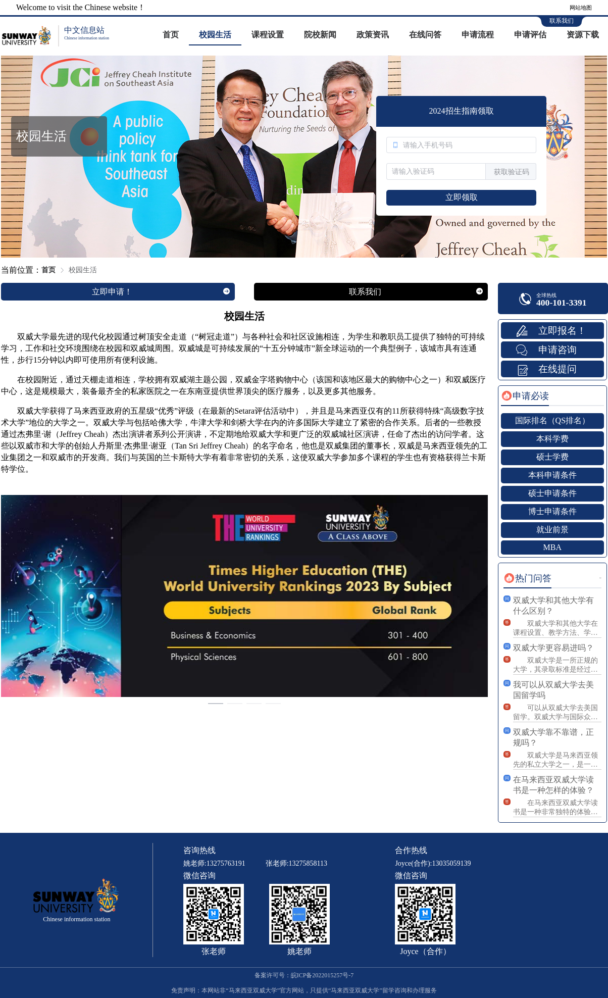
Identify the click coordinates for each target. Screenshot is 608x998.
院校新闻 (320, 34)
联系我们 (561, 20)
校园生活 (215, 34)
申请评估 (530, 34)
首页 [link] (48, 270)
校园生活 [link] (83, 270)
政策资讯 (373, 34)
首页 (171, 34)
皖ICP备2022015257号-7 (322, 975)
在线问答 (425, 34)
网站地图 (581, 8)
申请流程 (478, 34)
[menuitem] (171, 35)
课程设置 (267, 34)
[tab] (525, 396)
